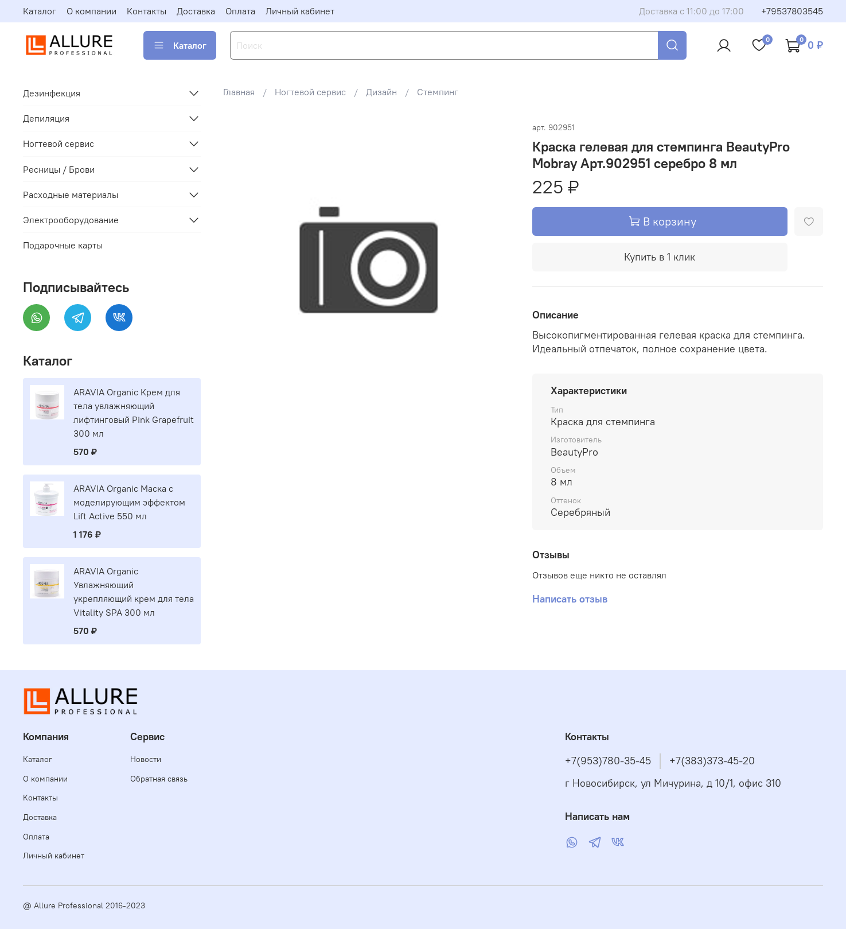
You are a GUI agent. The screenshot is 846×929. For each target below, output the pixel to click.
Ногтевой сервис (310, 92)
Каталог (39, 11)
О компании (91, 11)
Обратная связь (159, 778)
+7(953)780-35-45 (608, 761)
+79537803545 (792, 11)
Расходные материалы (70, 194)
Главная (239, 92)
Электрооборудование (71, 220)
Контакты (146, 11)
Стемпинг (437, 92)
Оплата (240, 11)
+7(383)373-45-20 (712, 761)
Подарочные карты (63, 245)
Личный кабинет (300, 11)
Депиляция (46, 118)
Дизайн (381, 92)
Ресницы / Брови (59, 169)
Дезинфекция (51, 93)
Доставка (196, 11)
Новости (145, 759)
